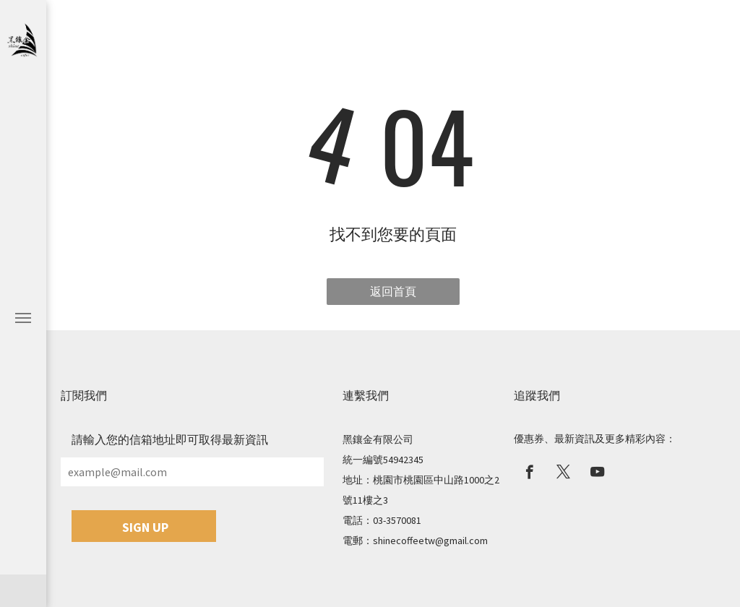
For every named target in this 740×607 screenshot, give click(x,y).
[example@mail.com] (192, 471)
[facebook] (529, 474)
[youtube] (597, 474)
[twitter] (563, 474)
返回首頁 (393, 291)
